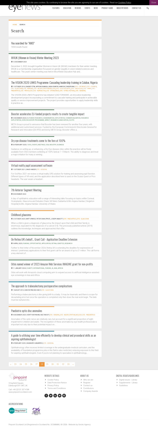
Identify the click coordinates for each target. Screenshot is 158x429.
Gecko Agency (84, 424)
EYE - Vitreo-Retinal (67, 91)
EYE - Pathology (27, 91)
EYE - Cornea (92, 86)
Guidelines (123, 385)
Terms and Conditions (57, 388)
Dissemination (48, 118)
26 (31, 364)
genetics (60, 243)
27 (36, 364)
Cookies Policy (124, 2)
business (60, 145)
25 (26, 364)
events (34, 145)
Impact (47, 120)
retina (54, 243)
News (96, 8)
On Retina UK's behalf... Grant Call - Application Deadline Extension (44, 239)
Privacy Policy (53, 385)
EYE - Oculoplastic (63, 88)
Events (87, 8)
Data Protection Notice (57, 382)
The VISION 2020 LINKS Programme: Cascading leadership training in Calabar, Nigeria (54, 82)
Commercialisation (73, 118)
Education (67, 8)
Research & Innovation (59, 120)
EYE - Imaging (28, 88)
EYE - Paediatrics (70, 219)
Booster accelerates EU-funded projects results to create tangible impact (47, 114)
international (38, 268)
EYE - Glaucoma (17, 88)
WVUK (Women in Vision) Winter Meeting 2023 (35, 57)
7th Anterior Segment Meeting (26, 190)
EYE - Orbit (87, 88)
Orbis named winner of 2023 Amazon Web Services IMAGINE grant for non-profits (52, 264)
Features (55, 8)
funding (26, 243)
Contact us (136, 8)
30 (52, 364)
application (46, 243)
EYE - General (81, 91)
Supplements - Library (128, 382)
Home (15, 24)
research (68, 243)
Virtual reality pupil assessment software (31, 165)
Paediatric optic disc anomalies (26, 310)
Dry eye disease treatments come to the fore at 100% (38, 140)
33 (68, 364)
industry (52, 145)
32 (63, 364)
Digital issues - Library (128, 380)
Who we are (88, 380)
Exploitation (60, 118)
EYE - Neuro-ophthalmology (44, 88)
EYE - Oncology (77, 88)
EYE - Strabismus (52, 91)
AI (52, 268)
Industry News (122, 8)
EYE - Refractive (39, 91)
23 (15, 364)
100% (29, 145)
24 (21, 364)
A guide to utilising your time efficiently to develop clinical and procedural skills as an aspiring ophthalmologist (53, 337)
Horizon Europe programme (33, 120)
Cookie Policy (53, 380)
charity (30, 268)
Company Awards (90, 391)
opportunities (35, 243)
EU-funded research (35, 118)
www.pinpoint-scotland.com (20, 392)
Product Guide (107, 8)
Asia (55, 268)
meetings (41, 145)
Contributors (88, 388)
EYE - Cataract (80, 86)
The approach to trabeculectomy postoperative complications (41, 286)
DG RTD (71, 120)
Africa (60, 268)
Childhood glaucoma (21, 214)
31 (58, 364)
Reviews (78, 8)
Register (86, 382)
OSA (47, 145)
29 (47, 364)
